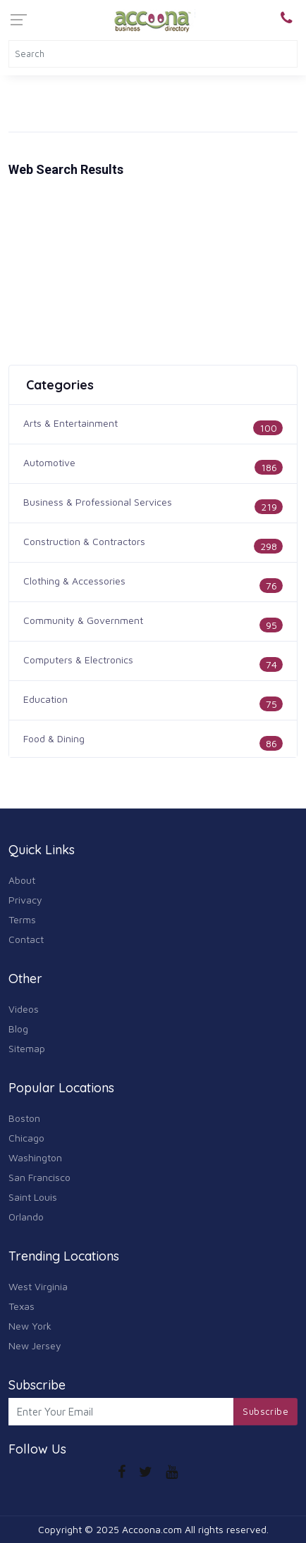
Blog (18, 1029)
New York (29, 1326)
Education (45, 699)
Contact (26, 939)
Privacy (25, 900)
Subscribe (265, 1411)
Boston (24, 1118)
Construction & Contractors (84, 541)
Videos (23, 1009)
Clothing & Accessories (74, 581)
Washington (35, 1157)
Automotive (49, 462)
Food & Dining (54, 738)
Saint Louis (32, 1197)
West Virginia (38, 1286)
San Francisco (39, 1177)
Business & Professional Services (97, 502)
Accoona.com (152, 1529)
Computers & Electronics (78, 660)
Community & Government (83, 620)
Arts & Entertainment (70, 423)
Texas (21, 1306)
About (21, 880)
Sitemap (26, 1048)
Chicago (26, 1138)
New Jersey (34, 1345)
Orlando (26, 1217)
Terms (22, 919)
